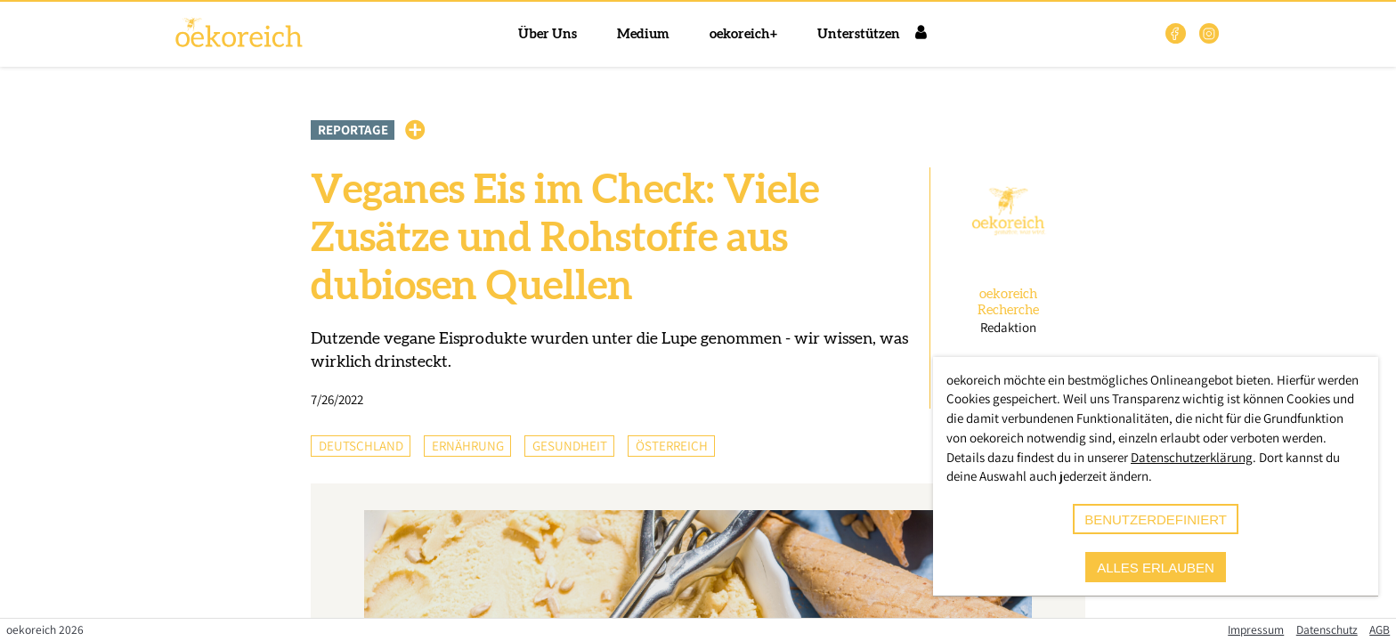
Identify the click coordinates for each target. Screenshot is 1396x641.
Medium (643, 34)
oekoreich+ (743, 34)
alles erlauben (1155, 567)
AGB (1379, 629)
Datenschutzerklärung (1192, 457)
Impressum (1256, 629)
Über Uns (547, 34)
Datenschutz (1327, 629)
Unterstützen (858, 34)
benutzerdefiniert (1155, 519)
